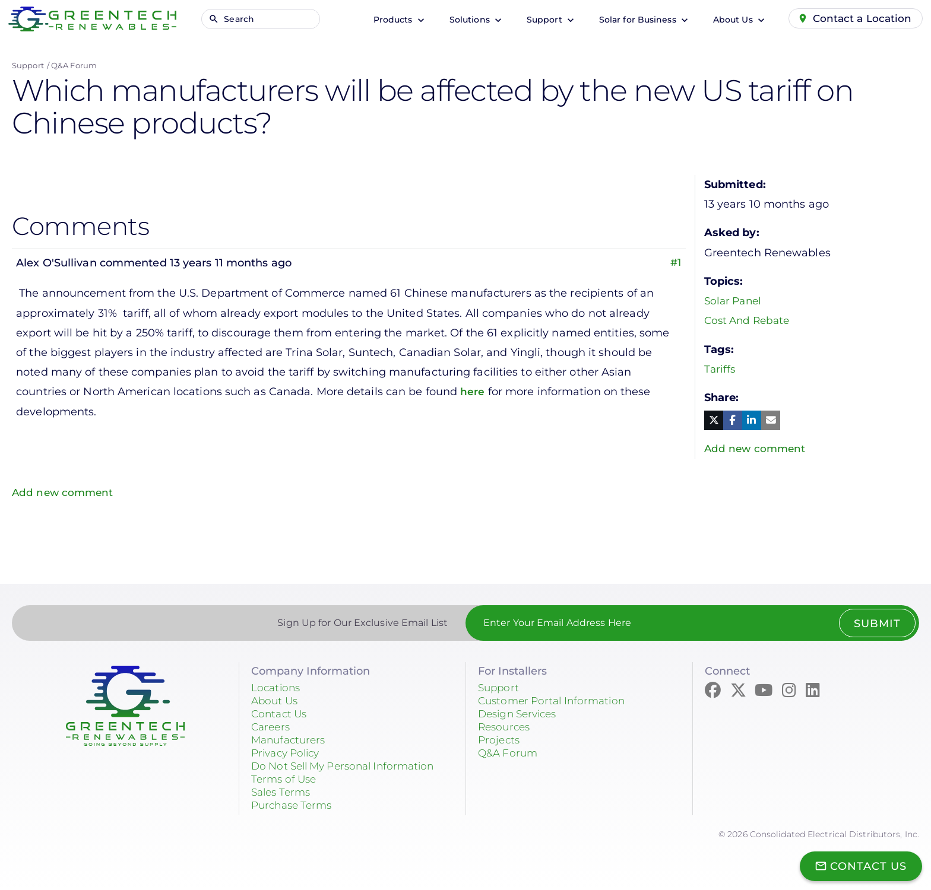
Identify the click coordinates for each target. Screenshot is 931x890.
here (474, 391)
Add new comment (64, 492)
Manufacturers (290, 739)
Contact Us (281, 713)
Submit (876, 623)
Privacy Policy (288, 752)
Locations (277, 687)
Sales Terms (283, 792)
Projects (500, 739)
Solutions (466, 19)
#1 (675, 262)
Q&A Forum (74, 65)
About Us (730, 19)
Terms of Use (286, 779)
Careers (272, 726)
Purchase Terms (294, 805)
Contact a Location (861, 18)
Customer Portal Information (556, 700)
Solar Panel (734, 300)
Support (541, 19)
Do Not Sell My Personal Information (349, 766)
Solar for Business (634, 19)
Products (390, 19)
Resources (506, 726)
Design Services (521, 713)
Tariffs (720, 369)
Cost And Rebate (750, 320)
